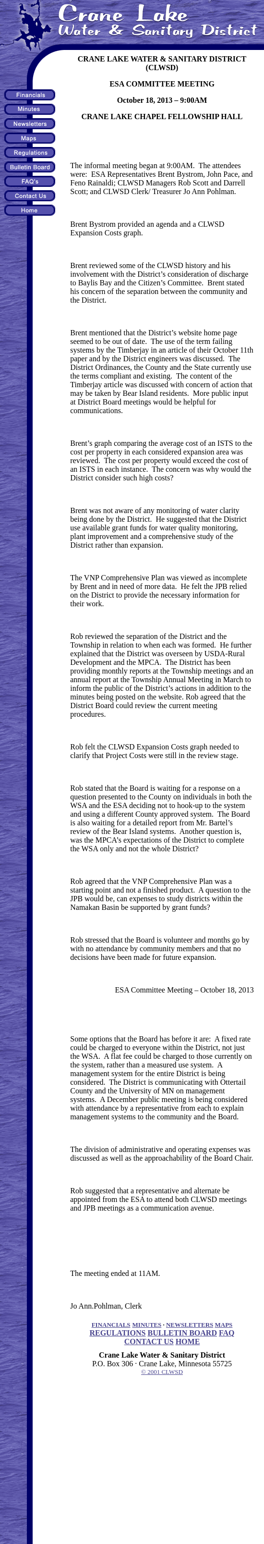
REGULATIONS (117, 1333)
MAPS (224, 1324)
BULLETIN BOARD (181, 1333)
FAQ (227, 1333)
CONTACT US (149, 1341)
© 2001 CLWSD (162, 1371)
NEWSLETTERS (189, 1324)
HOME (188, 1341)
